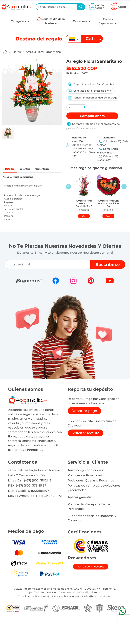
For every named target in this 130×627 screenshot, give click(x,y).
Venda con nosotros (90, 574)
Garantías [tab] (29, 169)
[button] (7, 133)
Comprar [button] (92, 116)
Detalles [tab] (11, 169)
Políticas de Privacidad (85, 483)
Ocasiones (80, 21)
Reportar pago (84, 419)
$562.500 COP (81, 68)
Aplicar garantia (80, 505)
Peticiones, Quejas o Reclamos (91, 488)
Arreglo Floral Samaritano (43, 51)
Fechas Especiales (106, 21)
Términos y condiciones (85, 478)
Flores (16, 51)
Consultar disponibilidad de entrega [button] (92, 98)
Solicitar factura (85, 441)
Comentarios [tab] (15, 176)
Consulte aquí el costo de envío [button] (89, 90)
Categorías (19, 21)
